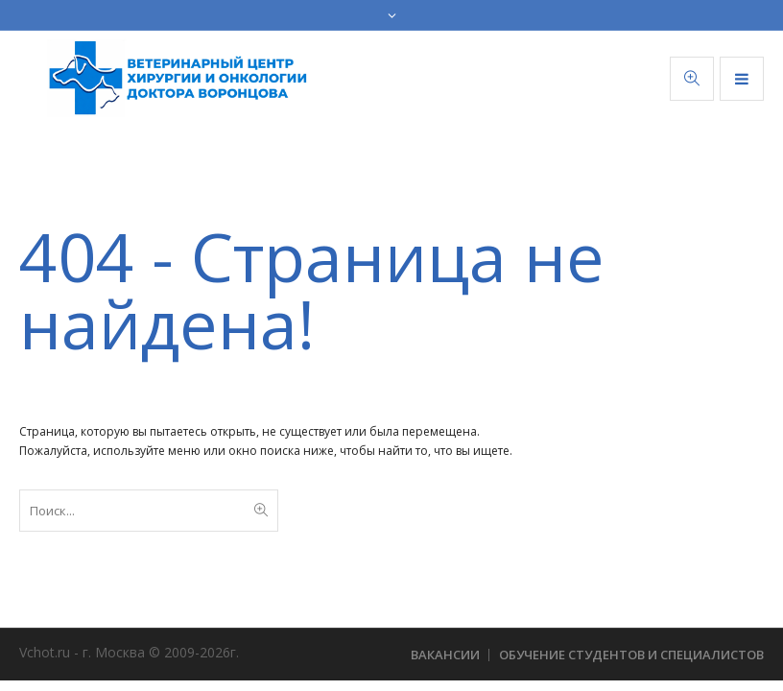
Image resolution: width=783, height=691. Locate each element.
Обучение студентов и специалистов (631, 654)
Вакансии (445, 654)
